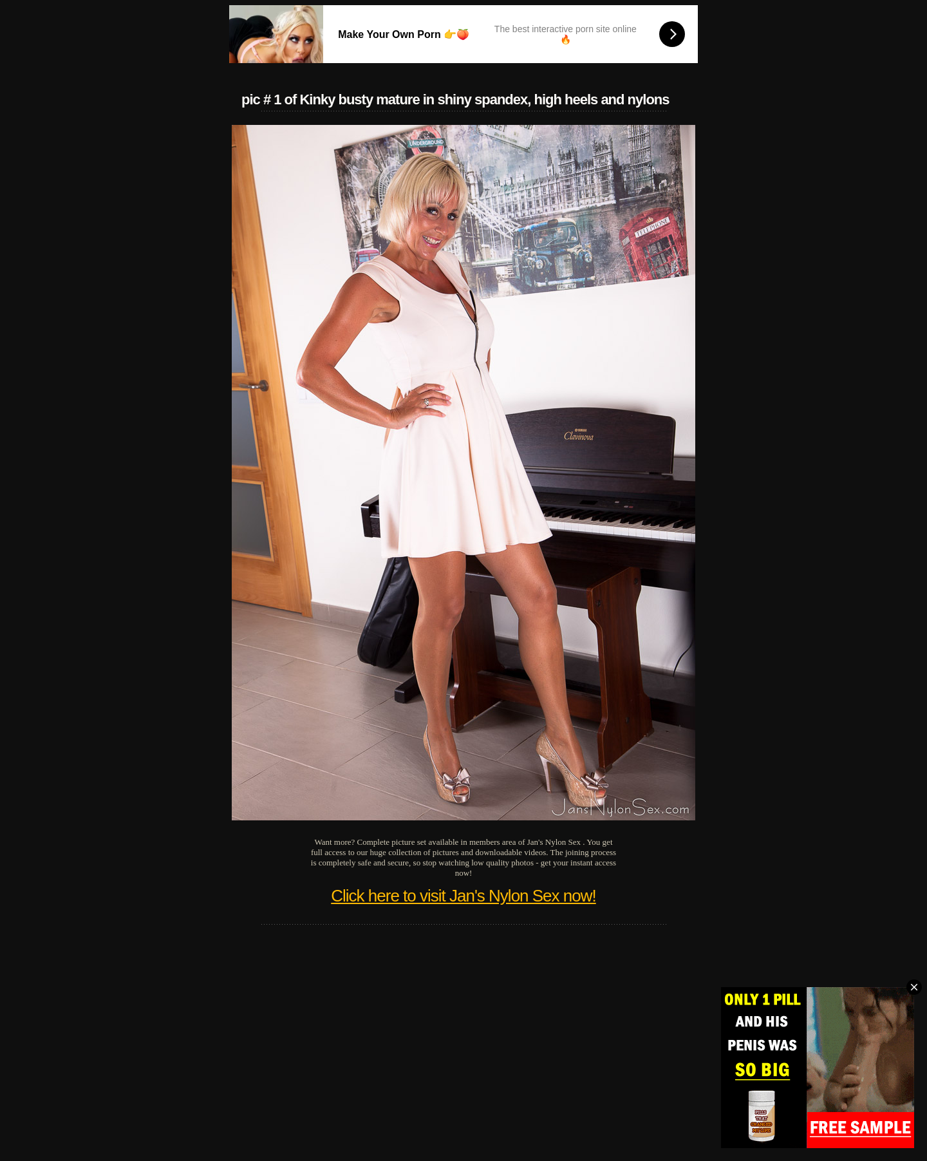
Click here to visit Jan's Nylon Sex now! (463, 895)
